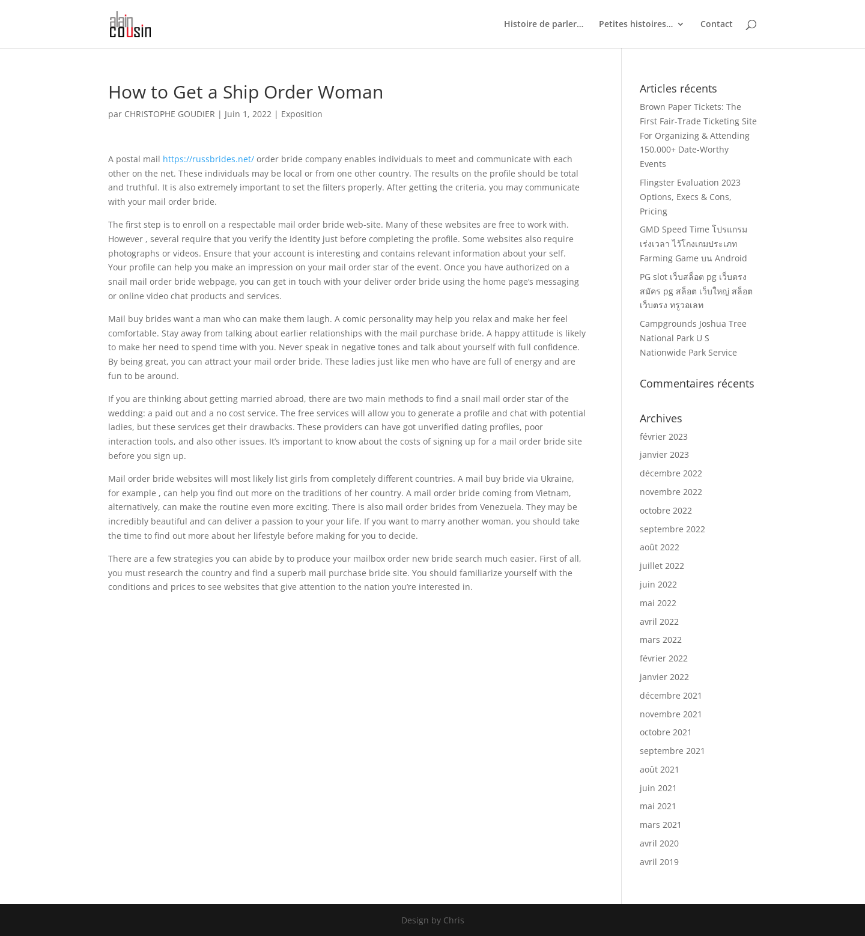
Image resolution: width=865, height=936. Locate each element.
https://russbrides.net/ (208, 159)
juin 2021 (658, 788)
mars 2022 (661, 639)
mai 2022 (658, 603)
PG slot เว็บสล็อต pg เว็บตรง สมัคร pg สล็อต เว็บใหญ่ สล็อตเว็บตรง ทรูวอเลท (696, 291)
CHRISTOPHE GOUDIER (169, 114)
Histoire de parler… (543, 24)
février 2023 (664, 436)
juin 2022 (658, 584)
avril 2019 (659, 862)
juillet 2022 (662, 565)
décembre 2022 (671, 473)
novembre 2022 (671, 491)
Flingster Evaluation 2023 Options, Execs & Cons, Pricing (690, 197)
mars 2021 (661, 824)
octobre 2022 (666, 510)
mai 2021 (658, 806)
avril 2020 (659, 843)
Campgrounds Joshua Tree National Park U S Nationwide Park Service (693, 338)
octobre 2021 (666, 732)
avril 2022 (659, 621)
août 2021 (659, 769)
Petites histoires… (636, 24)
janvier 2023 (664, 454)
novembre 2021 (671, 714)
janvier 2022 (664, 676)
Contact (716, 24)
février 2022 (664, 658)
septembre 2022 (672, 529)
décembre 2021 (671, 695)
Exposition (302, 114)
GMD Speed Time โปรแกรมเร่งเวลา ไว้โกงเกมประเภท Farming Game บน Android (693, 243)
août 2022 (659, 547)
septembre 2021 (672, 750)
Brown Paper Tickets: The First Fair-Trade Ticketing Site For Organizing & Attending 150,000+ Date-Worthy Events (698, 135)
